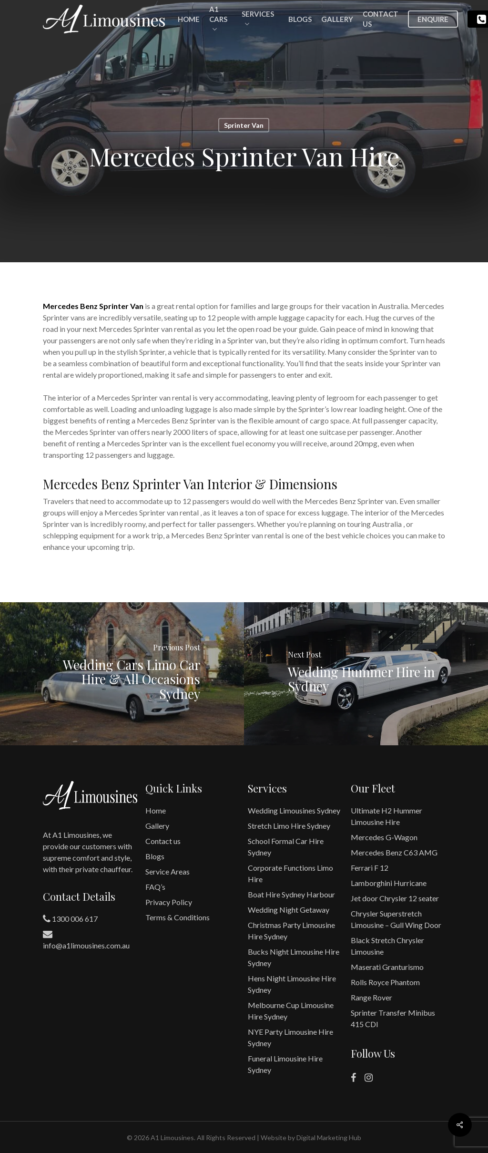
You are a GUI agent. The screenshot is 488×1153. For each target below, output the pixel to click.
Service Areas (167, 871)
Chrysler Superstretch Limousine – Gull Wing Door (396, 919)
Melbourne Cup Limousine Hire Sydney (291, 1010)
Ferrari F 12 (369, 867)
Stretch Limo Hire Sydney (289, 825)
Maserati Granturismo (387, 966)
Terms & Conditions (177, 917)
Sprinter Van (244, 125)
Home (155, 810)
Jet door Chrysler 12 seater (395, 898)
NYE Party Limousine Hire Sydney (290, 1037)
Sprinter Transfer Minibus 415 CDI (393, 1018)
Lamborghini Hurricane (389, 882)
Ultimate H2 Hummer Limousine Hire (386, 816)
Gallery (157, 825)
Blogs (154, 856)
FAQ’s (155, 886)
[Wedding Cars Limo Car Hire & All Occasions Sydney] (122, 673)
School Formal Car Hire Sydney (286, 846)
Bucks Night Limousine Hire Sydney (293, 957)
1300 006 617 (70, 919)
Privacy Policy (168, 901)
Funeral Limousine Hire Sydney (285, 1064)
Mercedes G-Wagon (384, 837)
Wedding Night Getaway (288, 909)
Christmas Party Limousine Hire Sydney (291, 930)
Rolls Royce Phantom (385, 982)
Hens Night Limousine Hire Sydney (292, 984)
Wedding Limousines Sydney (294, 810)
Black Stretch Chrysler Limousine (387, 946)
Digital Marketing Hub (328, 1137)
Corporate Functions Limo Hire (290, 873)
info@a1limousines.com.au (86, 939)
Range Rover (371, 997)
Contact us (163, 840)
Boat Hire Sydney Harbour (291, 894)
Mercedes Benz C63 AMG (394, 852)
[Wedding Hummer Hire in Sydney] (366, 673)
